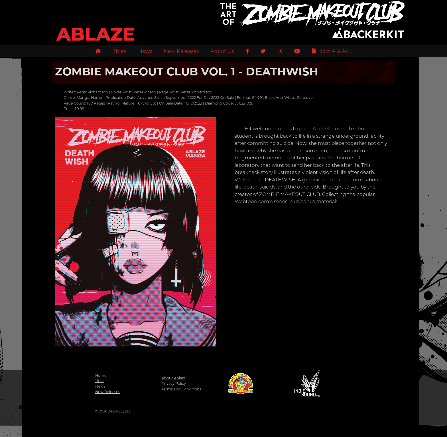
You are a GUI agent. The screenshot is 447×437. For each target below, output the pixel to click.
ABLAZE (95, 34)
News (145, 51)
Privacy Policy (174, 383)
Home (101, 375)
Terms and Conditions (181, 389)
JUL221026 (244, 103)
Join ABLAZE (332, 51)
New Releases (181, 51)
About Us (222, 51)
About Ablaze (174, 378)
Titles (119, 51)
